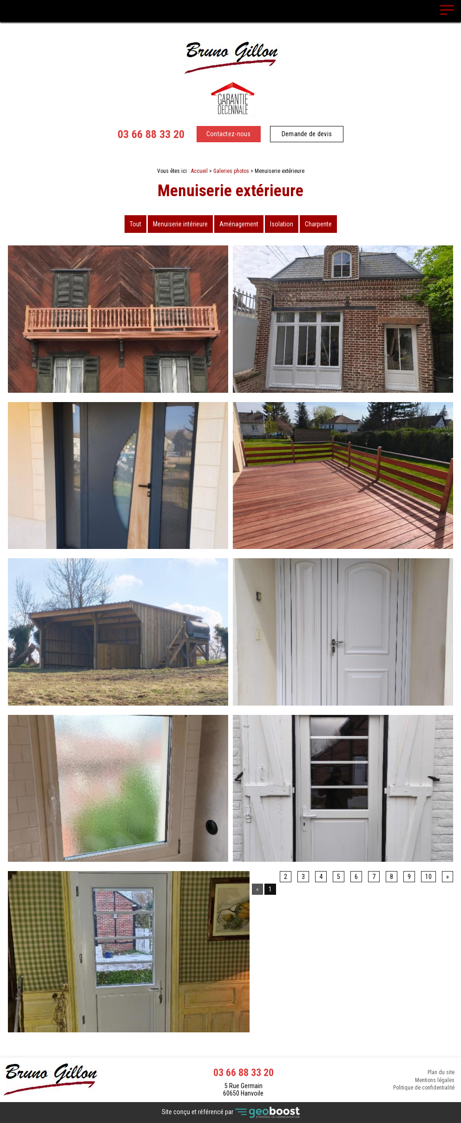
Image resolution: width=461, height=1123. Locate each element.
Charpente (318, 224)
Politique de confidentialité (423, 1088)
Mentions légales (434, 1080)
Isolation (281, 224)
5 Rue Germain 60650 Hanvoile (243, 1089)
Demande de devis (307, 134)
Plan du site (441, 1072)
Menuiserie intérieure (180, 224)
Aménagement (238, 224)
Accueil (199, 171)
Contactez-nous (228, 134)
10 (428, 876)
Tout (135, 224)
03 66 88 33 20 (151, 134)
